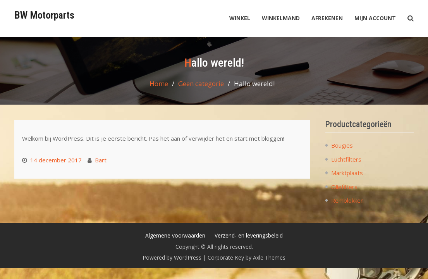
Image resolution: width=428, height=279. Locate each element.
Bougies (342, 145)
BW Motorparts (44, 15)
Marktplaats (347, 173)
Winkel (239, 18)
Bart (101, 160)
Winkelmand (281, 18)
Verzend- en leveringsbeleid (249, 235)
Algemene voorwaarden (175, 235)
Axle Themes (269, 257)
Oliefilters (344, 187)
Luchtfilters (346, 159)
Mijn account (375, 18)
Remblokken (347, 200)
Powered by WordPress (172, 257)
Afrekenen (327, 18)
